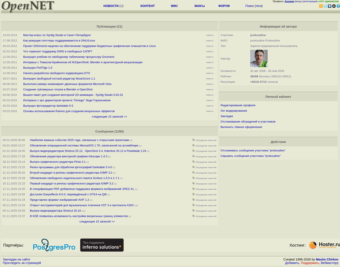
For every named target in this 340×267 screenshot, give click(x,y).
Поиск (249, 6)
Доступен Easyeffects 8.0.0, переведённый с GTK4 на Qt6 (68, 194)
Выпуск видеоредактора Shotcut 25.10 (55, 210)
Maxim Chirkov (327, 259)
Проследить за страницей (22, 263)
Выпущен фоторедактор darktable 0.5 (48, 105)
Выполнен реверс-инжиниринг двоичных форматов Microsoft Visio (67, 84)
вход (298, 1)
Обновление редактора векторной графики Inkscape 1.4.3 (68, 156)
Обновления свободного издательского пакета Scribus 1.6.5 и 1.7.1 (74, 178)
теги (259, 6)
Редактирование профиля (238, 105)
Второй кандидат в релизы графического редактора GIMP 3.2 (71, 172)
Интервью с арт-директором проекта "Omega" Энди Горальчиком (67, 100)
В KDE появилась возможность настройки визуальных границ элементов (79, 216)
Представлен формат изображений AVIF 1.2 (59, 199)
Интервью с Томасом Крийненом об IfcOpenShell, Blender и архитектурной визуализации (82, 62)
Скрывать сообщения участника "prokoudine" (251, 156)
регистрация (310, 1)
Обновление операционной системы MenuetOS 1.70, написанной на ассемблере (84, 145)
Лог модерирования (234, 110)
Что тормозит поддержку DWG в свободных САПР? (57, 51)
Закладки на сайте (16, 259)
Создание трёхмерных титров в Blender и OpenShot (58, 89)
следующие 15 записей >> (109, 116)
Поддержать (310, 263)
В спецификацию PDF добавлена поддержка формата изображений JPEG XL (82, 189)
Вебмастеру (329, 263)
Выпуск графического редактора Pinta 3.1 (58, 161)
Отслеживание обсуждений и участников (248, 121)
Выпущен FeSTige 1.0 (37, 67)
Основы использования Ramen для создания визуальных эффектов (69, 111)
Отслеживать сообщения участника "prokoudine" (253, 150)
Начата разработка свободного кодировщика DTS (56, 73)
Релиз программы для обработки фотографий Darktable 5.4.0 (71, 167)
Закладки (227, 116)
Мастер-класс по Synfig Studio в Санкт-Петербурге (57, 35)
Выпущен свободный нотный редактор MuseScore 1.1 (59, 78)
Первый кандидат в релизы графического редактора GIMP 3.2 (71, 183)
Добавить (292, 263)
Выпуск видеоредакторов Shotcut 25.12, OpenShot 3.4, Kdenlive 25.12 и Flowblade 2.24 (88, 151)
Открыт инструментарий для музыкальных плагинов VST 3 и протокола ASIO (82, 205)
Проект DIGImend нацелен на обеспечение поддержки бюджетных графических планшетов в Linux (89, 46)
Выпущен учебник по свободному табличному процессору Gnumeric (68, 56)
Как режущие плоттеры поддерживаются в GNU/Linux (59, 40)
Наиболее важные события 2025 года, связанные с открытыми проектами (79, 140)
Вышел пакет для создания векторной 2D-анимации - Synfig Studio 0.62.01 (73, 94)
